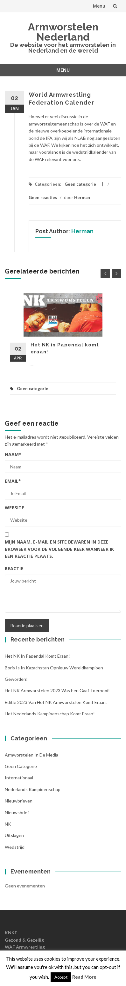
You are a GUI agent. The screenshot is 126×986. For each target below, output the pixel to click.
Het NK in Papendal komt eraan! (37, 656)
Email (13, 481)
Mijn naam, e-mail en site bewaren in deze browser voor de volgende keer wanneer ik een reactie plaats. (59, 549)
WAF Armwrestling (25, 947)
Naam (13, 454)
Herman (82, 197)
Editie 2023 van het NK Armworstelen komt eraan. (56, 702)
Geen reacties (43, 197)
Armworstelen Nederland (63, 32)
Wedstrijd (14, 847)
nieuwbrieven (18, 800)
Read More (84, 977)
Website (14, 508)
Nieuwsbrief (17, 812)
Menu (99, 6)
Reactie (14, 568)
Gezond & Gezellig (24, 940)
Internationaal (19, 777)
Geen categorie (80, 184)
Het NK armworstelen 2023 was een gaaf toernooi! (57, 690)
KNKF (11, 932)
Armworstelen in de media (31, 754)
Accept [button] (60, 977)
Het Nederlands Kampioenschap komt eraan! (50, 713)
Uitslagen (14, 835)
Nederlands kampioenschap (32, 789)
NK (8, 824)
